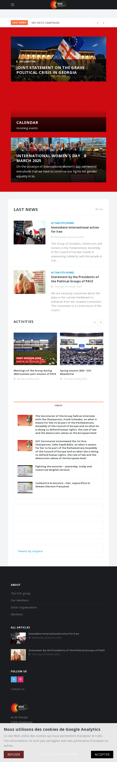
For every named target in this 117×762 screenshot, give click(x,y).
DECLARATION (27, 61)
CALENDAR (27, 122)
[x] (14, 679)
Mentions (17, 614)
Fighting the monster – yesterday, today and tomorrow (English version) (63, 468)
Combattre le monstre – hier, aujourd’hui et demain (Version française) (62, 484)
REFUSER (13, 754)
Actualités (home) (62, 223)
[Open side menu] (12, 5)
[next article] (97, 22)
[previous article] (103, 22)
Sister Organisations (24, 607)
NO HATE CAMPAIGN (45, 22)
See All (99, 209)
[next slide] (100, 322)
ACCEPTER (102, 754)
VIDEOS (58, 405)
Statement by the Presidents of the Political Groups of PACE (75, 279)
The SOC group (20, 593)
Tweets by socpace (30, 551)
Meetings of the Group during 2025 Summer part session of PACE (35, 372)
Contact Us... (18, 689)
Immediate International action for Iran (54, 633)
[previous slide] (94, 322)
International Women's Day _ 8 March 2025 (51, 158)
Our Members (20, 600)
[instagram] (20, 679)
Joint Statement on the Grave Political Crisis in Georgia (50, 70)
